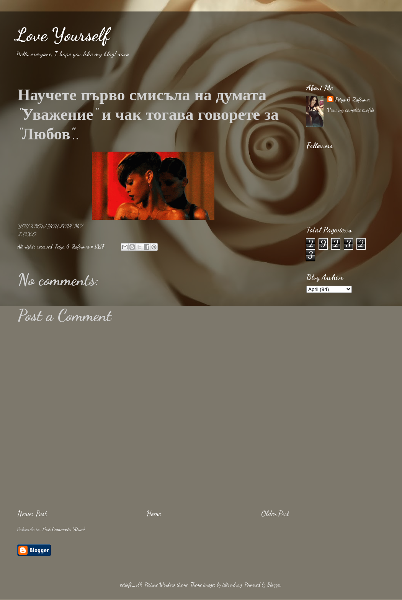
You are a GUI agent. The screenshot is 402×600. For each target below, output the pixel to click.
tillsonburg (232, 585)
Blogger (274, 585)
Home (154, 513)
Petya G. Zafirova (352, 99)
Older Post (275, 513)
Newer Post (32, 513)
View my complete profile (350, 110)
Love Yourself (62, 35)
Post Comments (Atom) (63, 529)
